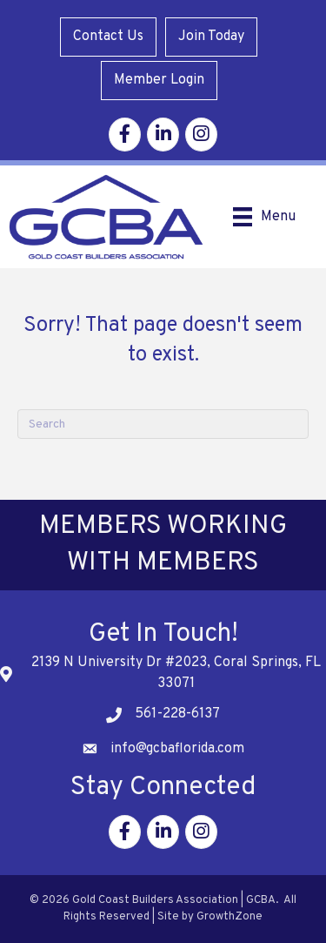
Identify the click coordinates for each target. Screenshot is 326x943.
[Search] (163, 424)
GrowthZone (229, 917)
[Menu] (264, 217)
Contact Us (108, 36)
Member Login (159, 80)
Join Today (211, 36)
